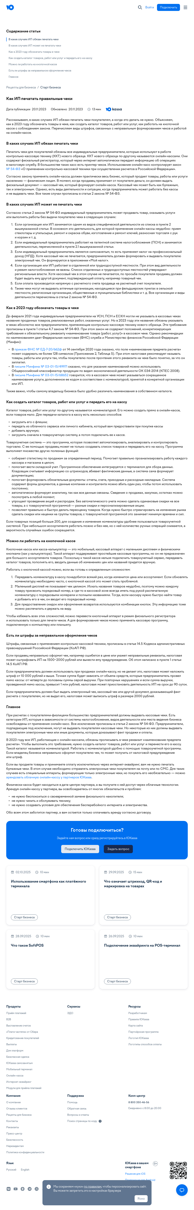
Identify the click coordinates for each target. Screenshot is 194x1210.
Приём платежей (16, 1013)
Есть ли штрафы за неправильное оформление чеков (40, 70)
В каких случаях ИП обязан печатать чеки (33, 39)
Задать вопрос (118, 849)
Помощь (72, 1102)
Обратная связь (76, 1108)
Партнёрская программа (143, 1031)
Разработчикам (137, 1013)
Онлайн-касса (14, 1075)
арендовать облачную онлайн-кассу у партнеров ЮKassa (49, 777)
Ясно (141, 1198)
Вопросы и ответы (78, 1114)
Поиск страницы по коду (82, 1121)
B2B (8, 1019)
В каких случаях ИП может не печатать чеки (35, 45)
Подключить (168, 7)
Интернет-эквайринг (19, 1081)
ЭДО (70, 1013)
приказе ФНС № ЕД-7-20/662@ (38, 349)
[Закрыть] (140, 7)
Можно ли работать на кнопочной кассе (33, 64)
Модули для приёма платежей (23, 1088)
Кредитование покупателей (22, 1038)
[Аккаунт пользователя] (185, 7)
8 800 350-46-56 (138, 1102)
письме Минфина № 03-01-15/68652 (41, 375)
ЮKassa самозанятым (19, 1063)
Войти (149, 7)
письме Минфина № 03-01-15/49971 (41, 366)
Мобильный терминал (19, 1069)
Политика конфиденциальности (25, 1152)
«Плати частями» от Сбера (22, 1031)
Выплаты (11, 1044)
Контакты (12, 1121)
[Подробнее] (100, 1121)
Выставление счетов (18, 1025)
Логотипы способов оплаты (145, 1044)
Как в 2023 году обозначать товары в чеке (34, 51)
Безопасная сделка (17, 1056)
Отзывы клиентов (16, 1108)
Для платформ (14, 1050)
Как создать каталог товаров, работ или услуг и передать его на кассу (50, 58)
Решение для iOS (135, 1173)
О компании (13, 1102)
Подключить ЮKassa (80, 849)
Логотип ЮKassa (138, 1038)
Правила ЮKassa (138, 1019)
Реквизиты (12, 1127)
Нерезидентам (15, 1146)
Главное (13, 76)
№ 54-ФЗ (13, 169)
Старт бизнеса (50, 87)
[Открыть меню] (182, 1190)
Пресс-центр (14, 1133)
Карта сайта (135, 1025)
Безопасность (14, 1139)
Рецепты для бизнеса (21, 87)
